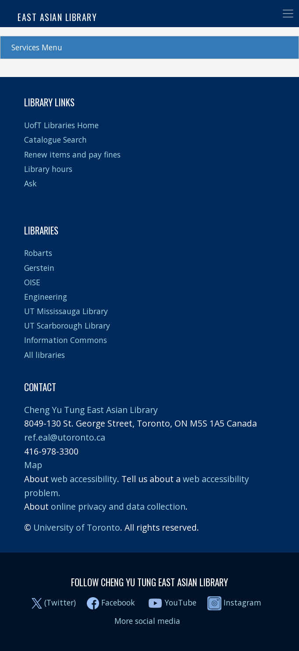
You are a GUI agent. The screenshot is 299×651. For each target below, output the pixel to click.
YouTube (180, 602)
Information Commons (65, 340)
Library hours (48, 169)
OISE (32, 282)
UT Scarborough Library (67, 325)
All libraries (44, 355)
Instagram (234, 602)
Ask (30, 183)
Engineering (45, 296)
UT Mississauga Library (66, 311)
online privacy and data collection (118, 506)
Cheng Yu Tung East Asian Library (91, 410)
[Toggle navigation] (288, 13)
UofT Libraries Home (61, 125)
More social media (147, 621)
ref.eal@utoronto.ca (64, 437)
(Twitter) (60, 602)
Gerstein (39, 267)
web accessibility (84, 479)
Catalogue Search (55, 139)
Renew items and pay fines (72, 154)
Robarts (38, 253)
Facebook (118, 602)
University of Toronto (76, 527)
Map (33, 465)
